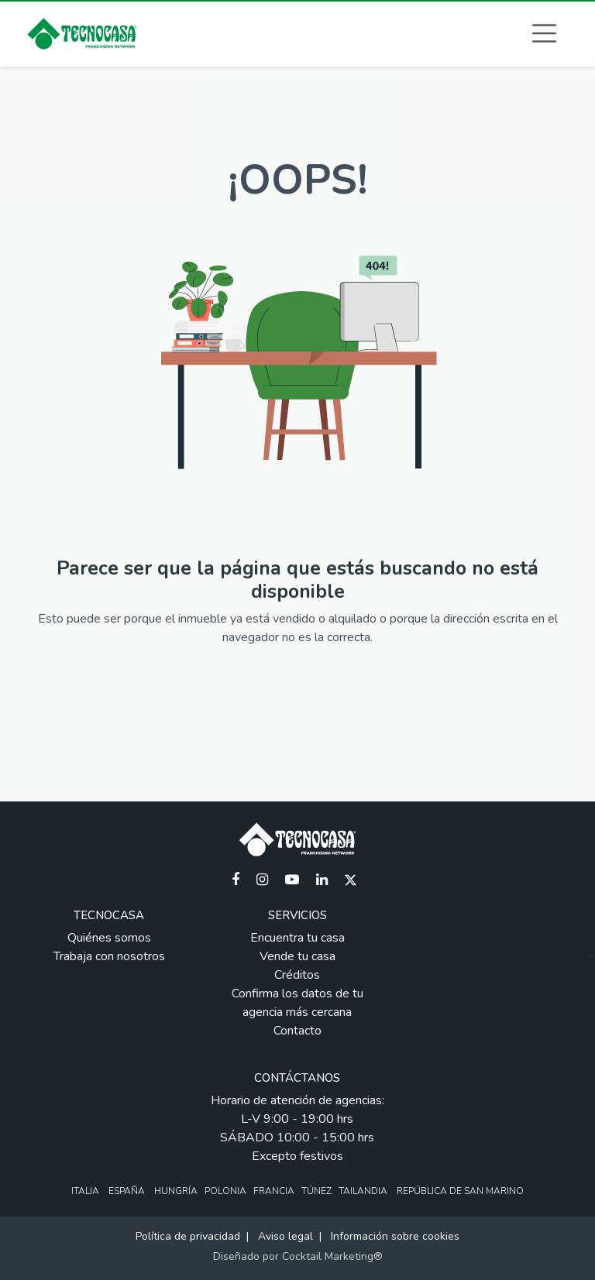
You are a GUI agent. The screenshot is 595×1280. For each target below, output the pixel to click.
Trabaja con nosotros (109, 956)
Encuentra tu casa (297, 937)
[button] (544, 33)
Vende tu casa (297, 956)
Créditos (297, 974)
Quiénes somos (109, 937)
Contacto (297, 1030)
